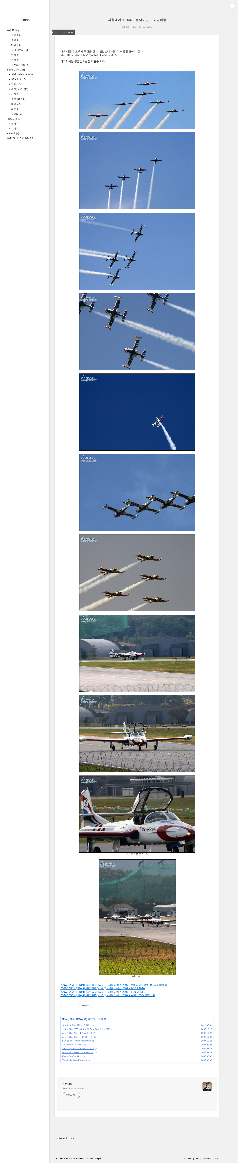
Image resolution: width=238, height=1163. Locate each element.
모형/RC (18, 99)
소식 (15, 40)
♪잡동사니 (13, 119)
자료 (16, 84)
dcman (25, 20)
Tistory (198, 1158)
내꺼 (16, 45)
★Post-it (13, 133)
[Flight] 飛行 (16, 69)
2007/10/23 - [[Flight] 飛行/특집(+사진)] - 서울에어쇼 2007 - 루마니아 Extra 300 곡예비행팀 (113, 985)
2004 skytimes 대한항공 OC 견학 (78, 1048)
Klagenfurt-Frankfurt (71, 1056)
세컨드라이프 (20, 64)
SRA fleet (18, 79)
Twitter (72, 1158)
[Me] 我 (13, 30)
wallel (215, 1158)
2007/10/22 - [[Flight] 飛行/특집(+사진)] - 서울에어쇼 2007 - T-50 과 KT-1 (103, 991)
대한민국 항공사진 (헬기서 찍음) (77, 1052)
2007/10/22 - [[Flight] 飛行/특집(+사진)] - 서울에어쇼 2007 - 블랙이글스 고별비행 (107, 995)
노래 (15, 123)
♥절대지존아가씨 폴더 (20, 138)
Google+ (98, 1158)
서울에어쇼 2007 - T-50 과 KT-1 (77, 1037)
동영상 (16, 114)
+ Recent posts (65, 1138)
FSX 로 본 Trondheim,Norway (76, 1041)
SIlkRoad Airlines (22, 74)
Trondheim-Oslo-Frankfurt (74, 1060)
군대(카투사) (19, 50)
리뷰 (15, 109)
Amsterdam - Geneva (72, 1044)
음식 (15, 59)
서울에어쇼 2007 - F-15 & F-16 (77, 1033)
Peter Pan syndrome (73, 1088)
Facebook (80, 1158)
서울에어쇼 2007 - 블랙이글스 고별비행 (137, 20)
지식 (16, 104)
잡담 (16, 35)
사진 (15, 94)
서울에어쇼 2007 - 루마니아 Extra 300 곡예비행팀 (86, 1029)
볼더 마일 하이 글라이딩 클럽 (76, 1025)
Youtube (89, 1158)
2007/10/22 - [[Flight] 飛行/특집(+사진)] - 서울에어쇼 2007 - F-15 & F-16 (102, 988)
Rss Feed (60, 1158)
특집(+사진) (19, 89)
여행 (15, 54)
